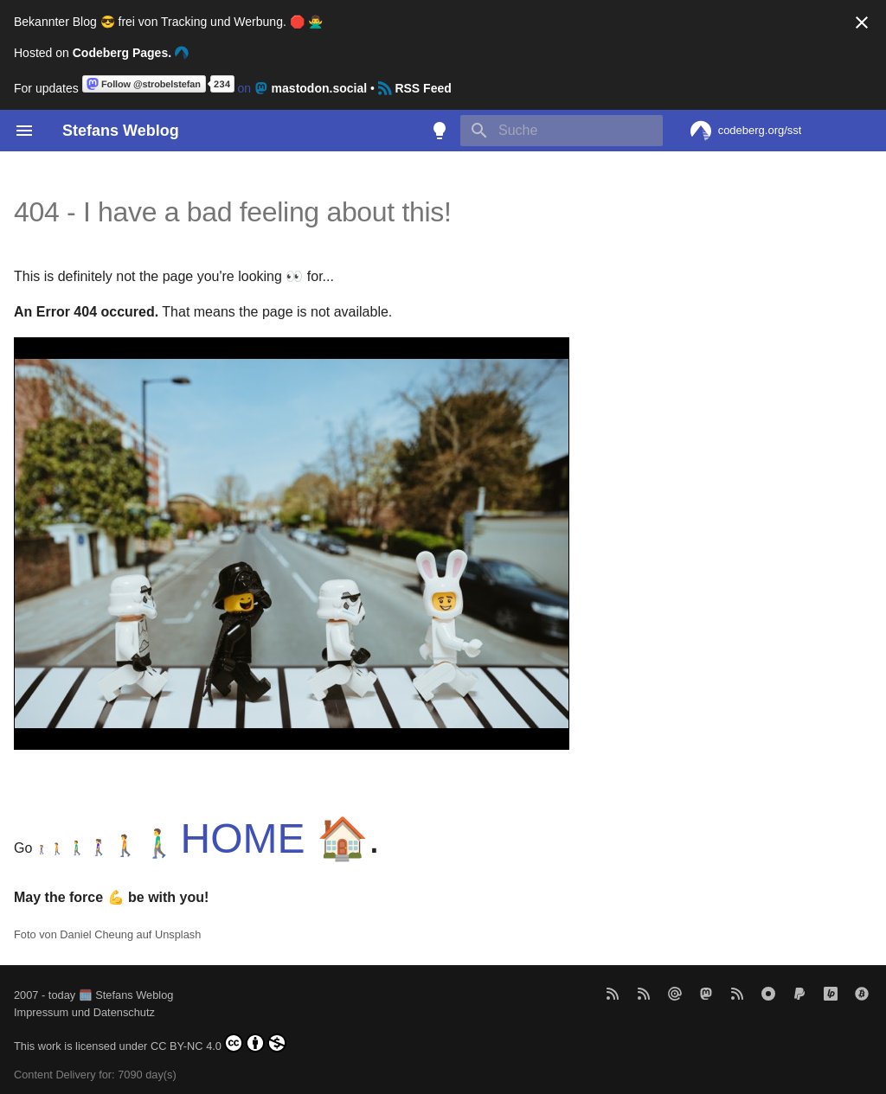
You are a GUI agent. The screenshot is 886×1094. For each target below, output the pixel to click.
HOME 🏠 (275, 838)
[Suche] (561, 130)
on (226, 88)
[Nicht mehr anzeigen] (861, 22)
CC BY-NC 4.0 (218, 1042)
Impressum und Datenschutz (84, 1012)
